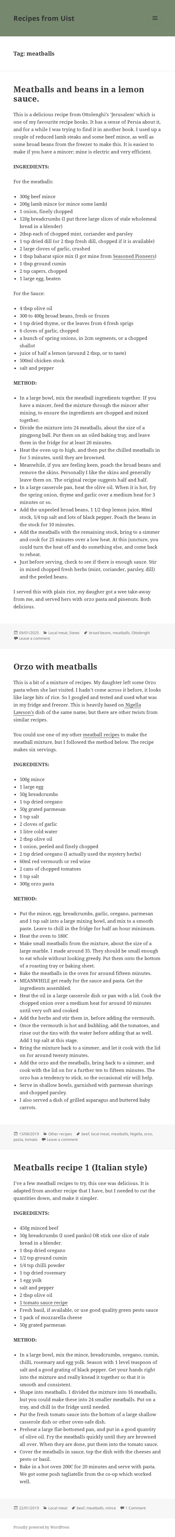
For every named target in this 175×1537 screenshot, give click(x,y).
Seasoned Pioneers (134, 256)
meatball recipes (101, 734)
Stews (74, 632)
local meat (100, 1134)
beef (85, 1134)
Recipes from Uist (44, 18)
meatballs (121, 632)
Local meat (57, 632)
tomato (31, 1139)
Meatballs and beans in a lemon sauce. (78, 94)
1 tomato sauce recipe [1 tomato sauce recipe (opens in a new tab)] (44, 1302)
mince (110, 1508)
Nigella (136, 1134)
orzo (148, 1134)
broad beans (100, 632)
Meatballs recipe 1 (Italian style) (80, 1167)
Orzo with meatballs (55, 666)
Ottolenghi (141, 632)
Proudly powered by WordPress (41, 1527)
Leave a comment (34, 638)
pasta (18, 1139)
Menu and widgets (155, 24)
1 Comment (135, 1508)
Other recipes (60, 1134)
